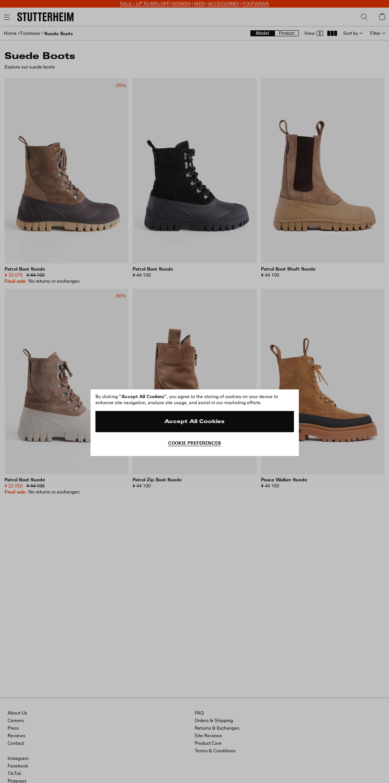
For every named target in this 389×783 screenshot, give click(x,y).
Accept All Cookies (194, 421)
